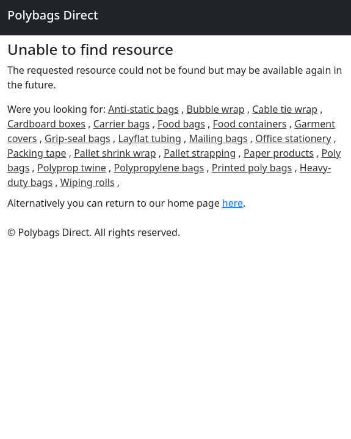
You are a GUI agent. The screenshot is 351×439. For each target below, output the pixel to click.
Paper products (279, 153)
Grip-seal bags (77, 138)
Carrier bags (121, 123)
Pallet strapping (200, 153)
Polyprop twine (71, 167)
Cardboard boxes (46, 123)
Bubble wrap (216, 109)
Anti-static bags (143, 109)
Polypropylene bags (159, 167)
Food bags (181, 123)
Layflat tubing (149, 138)
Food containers (250, 123)
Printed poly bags (252, 167)
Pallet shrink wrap (115, 153)
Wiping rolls (87, 182)
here (232, 203)
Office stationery (293, 138)
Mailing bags (218, 138)
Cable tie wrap (284, 109)
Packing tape (37, 153)
